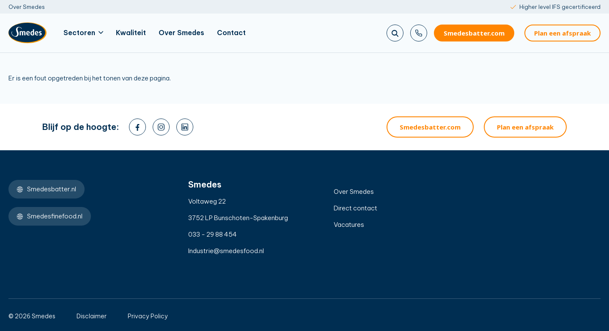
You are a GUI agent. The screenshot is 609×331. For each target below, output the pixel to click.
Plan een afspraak (562, 33)
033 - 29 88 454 (212, 234)
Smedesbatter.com (474, 33)
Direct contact (355, 208)
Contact (231, 32)
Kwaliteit (131, 32)
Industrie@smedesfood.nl (226, 251)
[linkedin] (184, 127)
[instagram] (161, 127)
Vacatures (349, 225)
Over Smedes (26, 6)
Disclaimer (92, 316)
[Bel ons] (418, 33)
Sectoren (83, 32)
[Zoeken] (395, 33)
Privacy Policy (148, 316)
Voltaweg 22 (207, 201)
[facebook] (137, 127)
